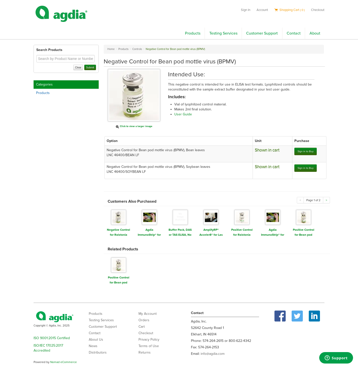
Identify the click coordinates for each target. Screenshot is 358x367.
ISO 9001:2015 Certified (52, 338)
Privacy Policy (148, 339)
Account (262, 10)
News (93, 346)
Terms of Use (148, 346)
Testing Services (223, 33)
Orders (143, 320)
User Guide (183, 114)
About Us (96, 339)
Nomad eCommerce (63, 362)
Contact (294, 33)
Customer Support (262, 33)
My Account (147, 314)
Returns (144, 352)
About (315, 33)
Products (192, 33)
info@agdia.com (212, 354)
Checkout (317, 10)
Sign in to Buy (305, 151)
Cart (141, 326)
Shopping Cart (289, 10)
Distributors (98, 352)
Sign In (245, 10)
